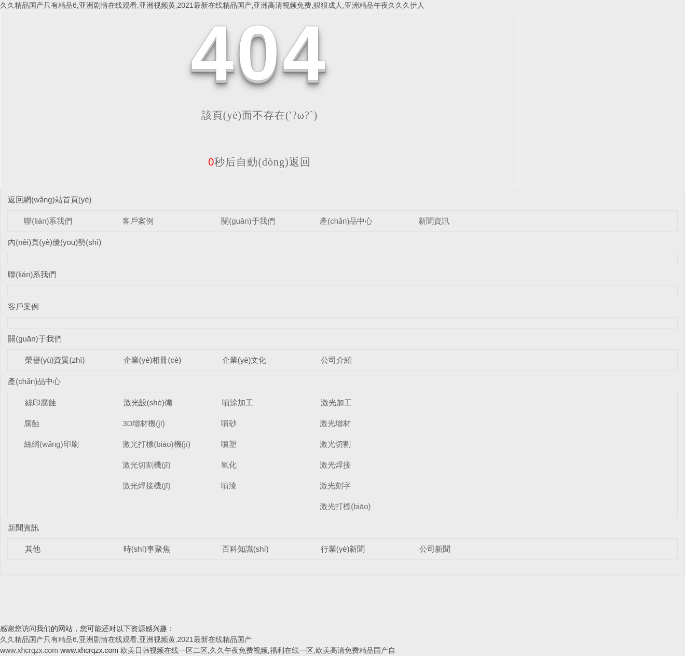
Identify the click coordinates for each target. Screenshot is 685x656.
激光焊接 (335, 464)
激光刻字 (335, 485)
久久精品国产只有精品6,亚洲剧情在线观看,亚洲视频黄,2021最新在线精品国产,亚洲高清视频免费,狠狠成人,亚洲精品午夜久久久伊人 (212, 5)
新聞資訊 (433, 220)
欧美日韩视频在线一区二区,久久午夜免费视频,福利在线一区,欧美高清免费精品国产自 (257, 650)
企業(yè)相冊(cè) (153, 360)
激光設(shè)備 (148, 402)
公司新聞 (434, 548)
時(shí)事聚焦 (147, 548)
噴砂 (229, 423)
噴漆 (229, 485)
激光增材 (335, 423)
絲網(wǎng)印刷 (51, 444)
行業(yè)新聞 (343, 548)
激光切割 (335, 444)
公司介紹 (336, 360)
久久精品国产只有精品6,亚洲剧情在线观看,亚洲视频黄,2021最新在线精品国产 (126, 639)
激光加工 (336, 402)
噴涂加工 (237, 402)
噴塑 (229, 444)
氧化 (229, 464)
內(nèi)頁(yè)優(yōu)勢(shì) (54, 242)
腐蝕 (31, 423)
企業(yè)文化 (244, 360)
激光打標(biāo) (345, 506)
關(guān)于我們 (248, 220)
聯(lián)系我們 (48, 220)
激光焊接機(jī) (146, 485)
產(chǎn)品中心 (346, 220)
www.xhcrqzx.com (29, 650)
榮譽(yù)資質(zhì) (55, 360)
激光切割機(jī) (146, 464)
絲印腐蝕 (40, 402)
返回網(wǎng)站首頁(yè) (49, 199)
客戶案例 (138, 220)
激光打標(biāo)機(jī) (156, 444)
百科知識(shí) (245, 548)
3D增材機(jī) (143, 423)
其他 (32, 548)
